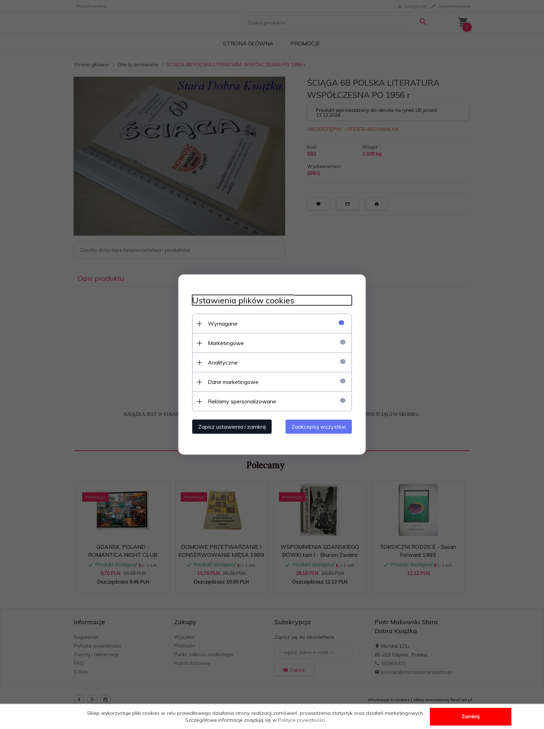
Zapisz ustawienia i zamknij (232, 426)
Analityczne (223, 362)
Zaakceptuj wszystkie (318, 426)
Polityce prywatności (301, 720)
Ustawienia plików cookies (243, 300)
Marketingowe (226, 343)
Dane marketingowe (233, 381)
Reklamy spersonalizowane (242, 401)
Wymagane (222, 323)
